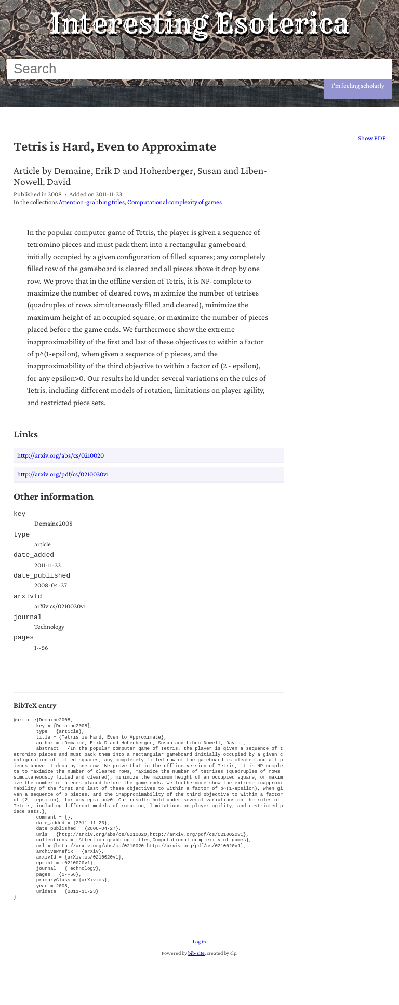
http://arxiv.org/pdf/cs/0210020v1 (63, 474)
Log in (199, 985)
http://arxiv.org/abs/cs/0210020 (60, 455)
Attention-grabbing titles (92, 202)
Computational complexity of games (174, 202)
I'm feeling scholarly (357, 85)
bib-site (196, 997)
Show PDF (371, 138)
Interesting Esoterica (199, 24)
